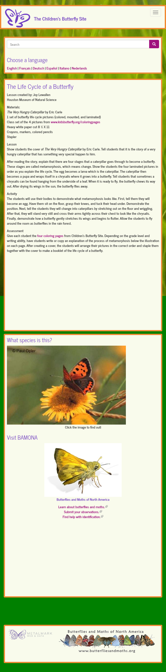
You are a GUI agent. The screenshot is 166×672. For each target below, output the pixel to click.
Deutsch (38, 68)
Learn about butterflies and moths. (83, 506)
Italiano (64, 68)
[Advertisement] (83, 292)
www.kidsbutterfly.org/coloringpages (75, 121)
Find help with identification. (83, 516)
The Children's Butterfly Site (60, 17)
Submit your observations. (83, 511)
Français (24, 68)
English (12, 68)
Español (51, 68)
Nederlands (79, 68)
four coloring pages (50, 235)
